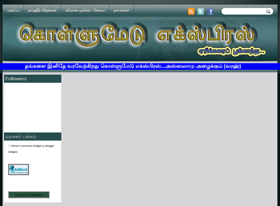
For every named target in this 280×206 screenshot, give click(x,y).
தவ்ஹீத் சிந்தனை (42, 10)
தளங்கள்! (121, 10)
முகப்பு (13, 10)
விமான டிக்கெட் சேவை (85, 10)
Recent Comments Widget (26, 145)
